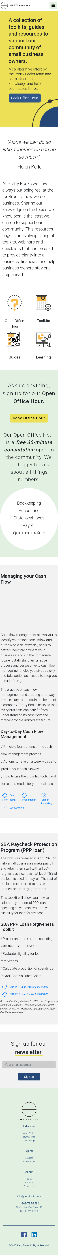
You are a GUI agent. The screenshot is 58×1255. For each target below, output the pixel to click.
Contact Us (29, 1186)
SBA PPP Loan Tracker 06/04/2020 (25, 986)
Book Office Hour (24, 98)
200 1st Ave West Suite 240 (29, 1207)
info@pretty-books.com (29, 1196)
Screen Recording (46, 799)
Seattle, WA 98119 (29, 1211)
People (29, 1179)
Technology (29, 1140)
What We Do (29, 1133)
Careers (29, 1182)
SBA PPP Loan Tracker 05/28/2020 (25, 994)
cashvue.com (13, 807)
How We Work (29, 1137)
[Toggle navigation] (53, 5)
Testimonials (29, 1161)
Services (29, 1158)
